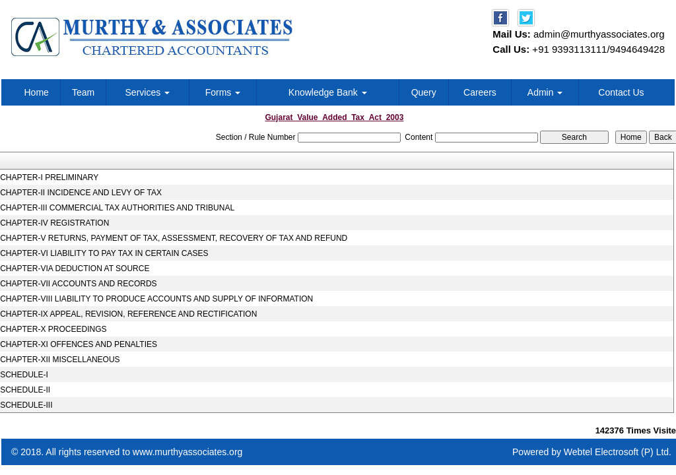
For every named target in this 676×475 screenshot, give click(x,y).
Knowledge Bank (327, 92)
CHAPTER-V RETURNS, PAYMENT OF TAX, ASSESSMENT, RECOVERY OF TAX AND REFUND (173, 238)
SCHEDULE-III (26, 405)
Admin (545, 92)
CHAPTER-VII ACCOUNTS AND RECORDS (78, 283)
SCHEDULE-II (25, 390)
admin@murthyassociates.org (599, 34)
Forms (223, 92)
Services (147, 92)
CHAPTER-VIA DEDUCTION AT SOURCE (74, 268)
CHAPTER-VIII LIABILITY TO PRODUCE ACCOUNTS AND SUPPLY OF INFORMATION (156, 298)
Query (423, 92)
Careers (479, 92)
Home (36, 92)
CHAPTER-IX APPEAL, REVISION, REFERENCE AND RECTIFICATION (128, 314)
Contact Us (621, 92)
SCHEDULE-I (24, 374)
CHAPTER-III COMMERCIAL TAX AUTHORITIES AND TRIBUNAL (117, 207)
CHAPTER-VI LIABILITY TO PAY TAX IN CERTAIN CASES (104, 253)
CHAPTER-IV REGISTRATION (54, 223)
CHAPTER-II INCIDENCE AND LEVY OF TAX (81, 192)
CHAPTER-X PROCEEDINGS (53, 329)
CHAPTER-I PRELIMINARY (49, 177)
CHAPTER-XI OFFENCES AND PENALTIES (78, 344)
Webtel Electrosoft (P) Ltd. (617, 452)
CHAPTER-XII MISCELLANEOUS (59, 359)
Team (83, 92)
